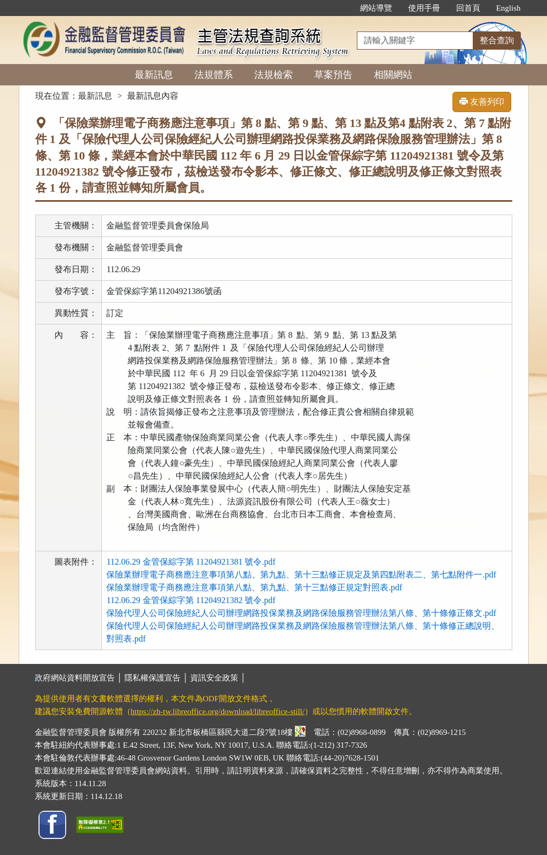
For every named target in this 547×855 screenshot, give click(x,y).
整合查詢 (497, 40)
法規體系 (213, 74)
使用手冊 (424, 8)
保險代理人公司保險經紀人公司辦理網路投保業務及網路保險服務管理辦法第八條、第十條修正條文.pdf (301, 613)
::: (340, 8)
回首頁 (468, 8)
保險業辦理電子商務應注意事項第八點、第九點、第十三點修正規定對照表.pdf (254, 587)
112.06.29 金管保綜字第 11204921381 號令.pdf (190, 561)
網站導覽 (376, 8)
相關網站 (393, 74)
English (508, 8)
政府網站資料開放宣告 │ (79, 678)
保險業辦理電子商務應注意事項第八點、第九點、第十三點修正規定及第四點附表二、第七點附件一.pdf (301, 574)
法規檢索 (273, 74)
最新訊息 (154, 74)
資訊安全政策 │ (218, 678)
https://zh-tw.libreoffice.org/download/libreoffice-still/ (218, 711)
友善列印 (481, 101)
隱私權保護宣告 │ (157, 678)
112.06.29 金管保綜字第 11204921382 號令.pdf (190, 600)
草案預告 (333, 74)
